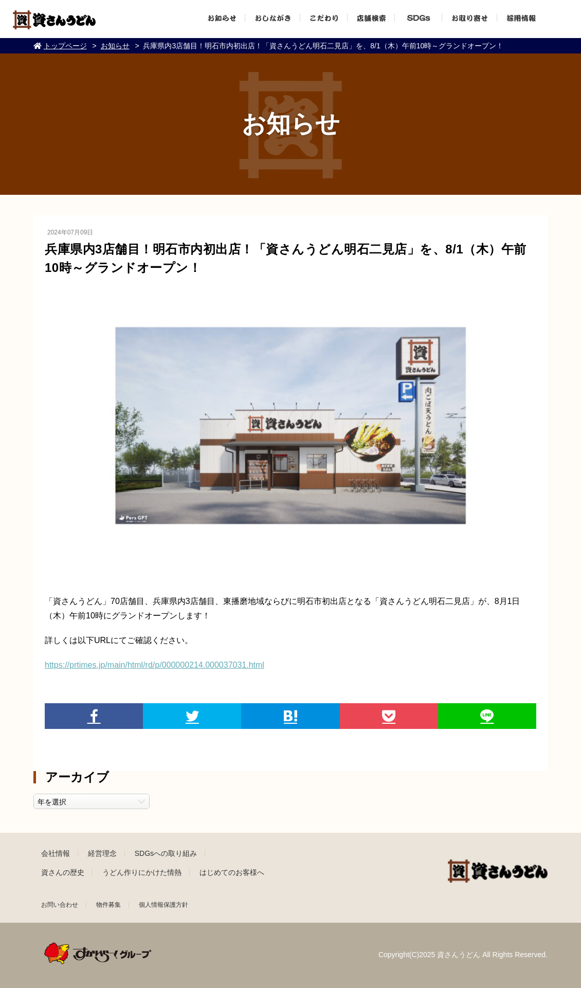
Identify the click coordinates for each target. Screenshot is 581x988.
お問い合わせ (59, 905)
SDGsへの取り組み (166, 853)
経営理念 (102, 853)
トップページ (65, 46)
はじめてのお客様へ (231, 872)
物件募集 (108, 905)
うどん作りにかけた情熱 (141, 872)
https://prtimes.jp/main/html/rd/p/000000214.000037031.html (154, 665)
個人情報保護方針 (163, 905)
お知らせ (115, 46)
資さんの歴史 (62, 872)
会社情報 (55, 853)
